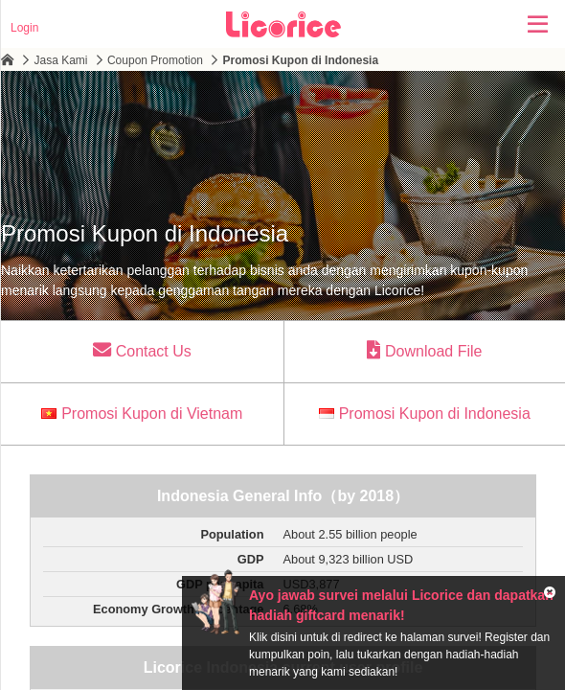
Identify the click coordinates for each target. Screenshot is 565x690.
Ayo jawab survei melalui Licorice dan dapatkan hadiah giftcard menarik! (401, 605)
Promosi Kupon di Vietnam (141, 413)
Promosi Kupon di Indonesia (425, 413)
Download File (424, 349)
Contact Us (142, 349)
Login (24, 27)
